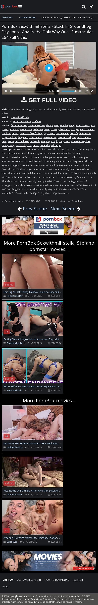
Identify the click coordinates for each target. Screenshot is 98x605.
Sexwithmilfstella (28, 17)
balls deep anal (41, 129)
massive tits (49, 137)
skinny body (8, 145)
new (4, 141)
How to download (57, 579)
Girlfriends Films (14, 447)
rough (54, 141)
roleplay (45, 141)
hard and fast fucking (31, 133)
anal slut (14, 129)
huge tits (23, 137)
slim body (21, 145)
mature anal (64, 137)
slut (29, 145)
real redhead (22, 141)
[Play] (6, 91)
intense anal (35, 137)
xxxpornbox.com (27, 596)
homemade (62, 133)
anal (56, 125)
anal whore (26, 129)
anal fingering (67, 125)
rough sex (64, 141)
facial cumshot (19, 125)
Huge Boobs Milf (15, 296)
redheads (35, 141)
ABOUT (6, 586)
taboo (36, 145)
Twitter (78, 579)
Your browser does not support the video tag (37, 273)
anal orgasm (82, 125)
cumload (6, 133)
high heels (49, 133)
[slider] (28, 91)
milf (74, 137)
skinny (49, 125)
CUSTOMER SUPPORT (29, 579)
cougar (75, 129)
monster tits (84, 137)
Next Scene (63, 208)
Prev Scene (34, 208)
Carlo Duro (12, 541)
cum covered (87, 129)
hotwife (74, 133)
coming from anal (60, 129)
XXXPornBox (7, 17)
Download (75, 201)
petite (11, 141)
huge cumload (9, 137)
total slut (45, 145)
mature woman (36, 125)
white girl (56, 145)
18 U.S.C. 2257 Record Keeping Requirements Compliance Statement (46, 598)
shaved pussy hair (80, 141)
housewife (85, 133)
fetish (15, 133)
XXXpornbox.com (9, 6)
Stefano (36, 121)
